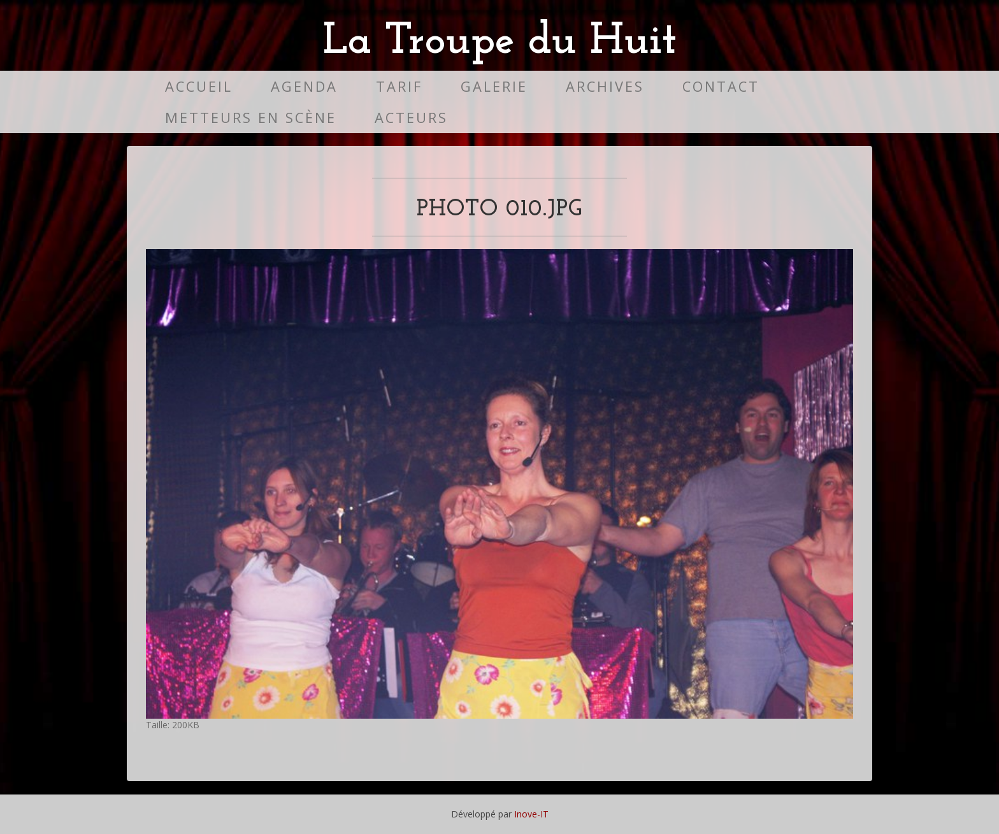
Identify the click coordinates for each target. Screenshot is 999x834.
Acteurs (411, 117)
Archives (605, 86)
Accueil (199, 86)
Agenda (304, 86)
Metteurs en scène (250, 117)
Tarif (399, 86)
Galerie (494, 86)
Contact (720, 86)
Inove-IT (531, 814)
